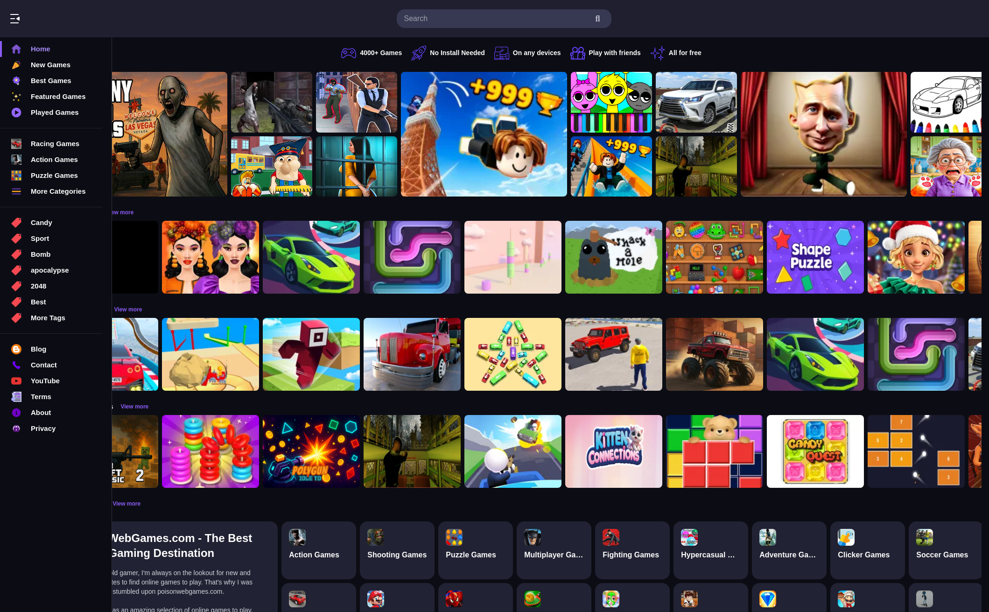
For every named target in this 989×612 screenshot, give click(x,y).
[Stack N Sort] (268, 451)
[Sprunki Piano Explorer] (669, 102)
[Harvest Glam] (268, 257)
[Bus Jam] (571, 354)
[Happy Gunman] (571, 451)
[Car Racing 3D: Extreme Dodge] (369, 257)
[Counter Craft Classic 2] (168, 451)
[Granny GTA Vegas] (202, 134)
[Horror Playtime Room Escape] (415, 166)
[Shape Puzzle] (873, 257)
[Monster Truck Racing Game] (772, 354)
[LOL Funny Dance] (882, 134)
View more (178, 212)
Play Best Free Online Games (60, 19)
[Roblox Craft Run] (369, 354)
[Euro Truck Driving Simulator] (470, 354)
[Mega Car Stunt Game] (168, 354)
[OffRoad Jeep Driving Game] (672, 354)
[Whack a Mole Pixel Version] (672, 257)
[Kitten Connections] (672, 451)
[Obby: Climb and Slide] (669, 166)
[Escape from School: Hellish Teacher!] (330, 166)
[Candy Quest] (873, 451)
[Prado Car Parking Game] (754, 102)
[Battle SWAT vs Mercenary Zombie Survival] (330, 102)
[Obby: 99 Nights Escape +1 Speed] (168, 257)
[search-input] (496, 18)
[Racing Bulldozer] (268, 354)
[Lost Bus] (754, 166)
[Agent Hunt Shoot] (415, 102)
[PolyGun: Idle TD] (369, 451)
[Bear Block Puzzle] (772, 451)
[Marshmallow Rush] (571, 257)
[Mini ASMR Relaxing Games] (772, 257)
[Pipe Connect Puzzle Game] (470, 257)
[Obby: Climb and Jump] (542, 134)
